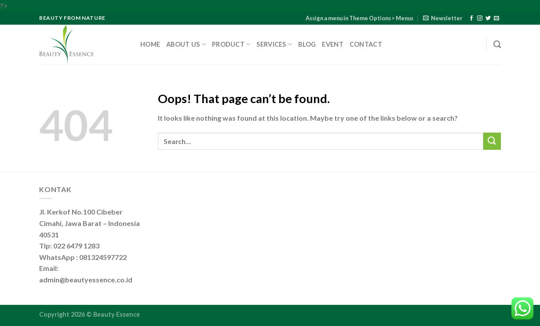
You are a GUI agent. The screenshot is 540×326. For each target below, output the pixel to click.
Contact (366, 44)
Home (150, 44)
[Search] (497, 45)
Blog (307, 44)
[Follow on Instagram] (479, 18)
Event (332, 44)
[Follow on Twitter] (488, 18)
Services (274, 44)
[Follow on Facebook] (471, 18)
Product (231, 44)
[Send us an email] (496, 18)
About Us (186, 44)
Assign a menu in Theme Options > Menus (359, 18)
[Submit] (492, 141)
